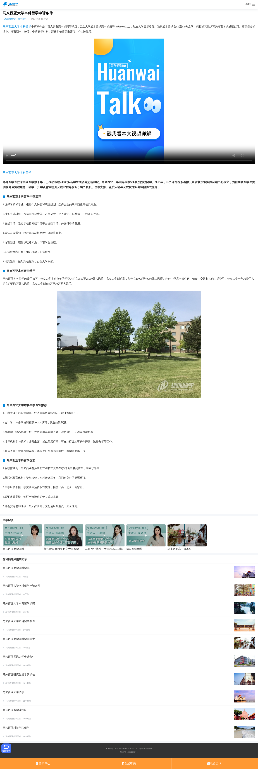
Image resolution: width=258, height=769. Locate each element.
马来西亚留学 (9, 19)
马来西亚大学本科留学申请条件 (21, 585)
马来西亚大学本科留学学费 (19, 603)
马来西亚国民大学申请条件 (19, 656)
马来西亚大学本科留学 (17, 26)
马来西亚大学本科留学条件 (19, 621)
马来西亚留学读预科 (15, 710)
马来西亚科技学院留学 (16, 727)
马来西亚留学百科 (13, 576)
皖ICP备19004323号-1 (129, 752)
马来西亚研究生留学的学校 (19, 674)
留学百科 (22, 19)
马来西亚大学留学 (13, 692)
